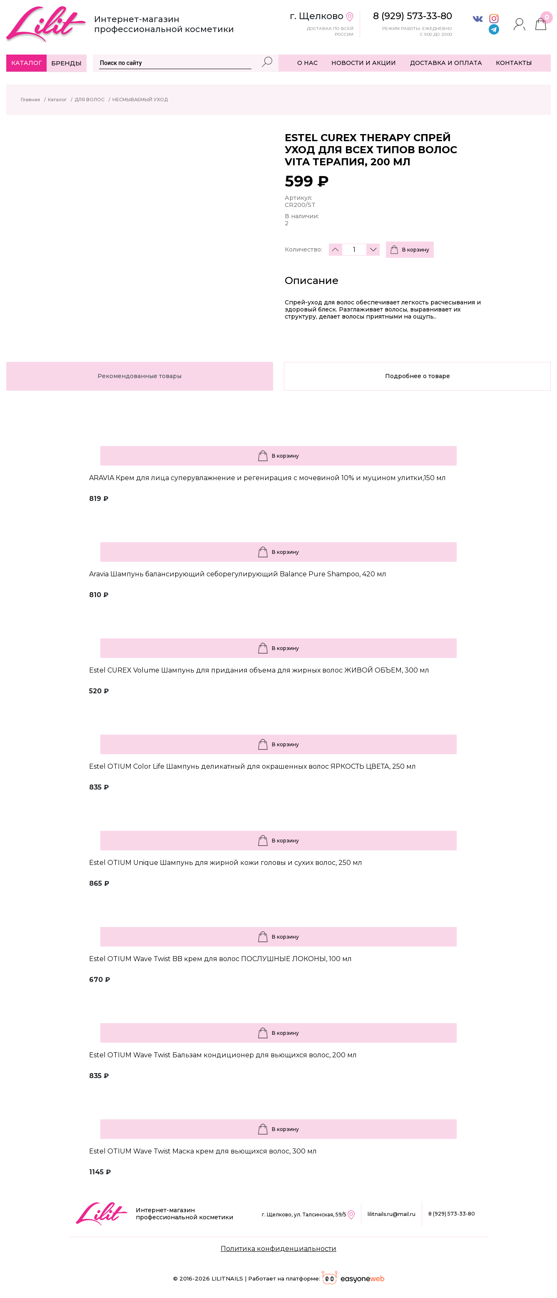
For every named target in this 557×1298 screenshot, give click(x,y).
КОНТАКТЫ (514, 63)
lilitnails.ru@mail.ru (391, 1214)
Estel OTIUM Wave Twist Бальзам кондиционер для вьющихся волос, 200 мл (223, 1055)
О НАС (307, 63)
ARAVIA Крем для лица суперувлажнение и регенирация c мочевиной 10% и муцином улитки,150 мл (267, 478)
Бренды (66, 63)
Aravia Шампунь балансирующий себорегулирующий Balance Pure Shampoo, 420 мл (237, 574)
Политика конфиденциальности (278, 1249)
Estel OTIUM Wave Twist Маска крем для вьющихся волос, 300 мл (203, 1151)
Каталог (26, 63)
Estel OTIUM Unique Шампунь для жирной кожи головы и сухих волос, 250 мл (225, 863)
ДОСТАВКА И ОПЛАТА (446, 63)
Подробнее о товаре (417, 376)
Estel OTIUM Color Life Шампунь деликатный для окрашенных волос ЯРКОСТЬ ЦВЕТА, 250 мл (252, 766)
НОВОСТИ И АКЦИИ (363, 63)
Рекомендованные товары (139, 376)
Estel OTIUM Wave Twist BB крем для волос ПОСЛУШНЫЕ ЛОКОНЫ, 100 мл (220, 959)
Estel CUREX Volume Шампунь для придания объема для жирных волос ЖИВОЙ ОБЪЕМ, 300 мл (259, 670)
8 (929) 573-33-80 (451, 1214)
